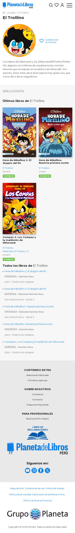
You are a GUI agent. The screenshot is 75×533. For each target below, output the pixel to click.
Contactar (37, 399)
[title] (37, 448)
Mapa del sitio (17, 488)
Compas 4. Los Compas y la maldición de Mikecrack (34, 341)
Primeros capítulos (37, 380)
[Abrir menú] (69, 5)
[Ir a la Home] (3, 12)
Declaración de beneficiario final (48, 494)
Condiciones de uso (34, 488)
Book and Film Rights (37, 418)
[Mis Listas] (56, 5)
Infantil (7, 172)
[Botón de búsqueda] (51, 5)
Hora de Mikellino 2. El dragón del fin (25, 271)
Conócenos (37, 394)
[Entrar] (61, 5)
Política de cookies (55, 488)
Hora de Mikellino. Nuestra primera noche (28, 324)
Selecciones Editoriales (37, 375)
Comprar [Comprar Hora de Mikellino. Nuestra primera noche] (45, 176)
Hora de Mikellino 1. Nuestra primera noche (29, 306)
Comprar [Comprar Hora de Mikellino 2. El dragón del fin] (9, 176)
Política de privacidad (20, 494)
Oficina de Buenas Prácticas (37, 500)
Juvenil (42, 172)
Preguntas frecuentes (37, 404)
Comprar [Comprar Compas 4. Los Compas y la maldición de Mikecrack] (9, 259)
